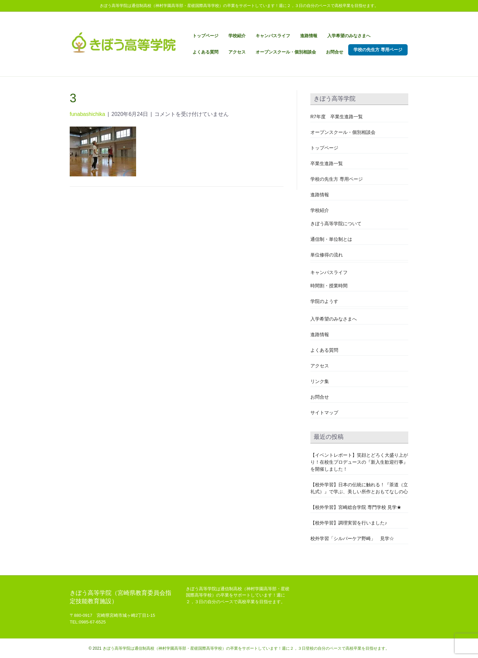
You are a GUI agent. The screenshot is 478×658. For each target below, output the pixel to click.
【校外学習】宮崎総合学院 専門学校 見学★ (355, 507)
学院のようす (324, 301)
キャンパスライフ (273, 35)
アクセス (237, 51)
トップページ (205, 35)
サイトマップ (324, 412)
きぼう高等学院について (335, 223)
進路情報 (308, 35)
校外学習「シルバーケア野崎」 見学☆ (352, 538)
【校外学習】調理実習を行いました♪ (348, 522)
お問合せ (334, 51)
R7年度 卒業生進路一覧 (336, 116)
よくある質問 (205, 51)
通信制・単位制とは (331, 239)
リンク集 (319, 381)
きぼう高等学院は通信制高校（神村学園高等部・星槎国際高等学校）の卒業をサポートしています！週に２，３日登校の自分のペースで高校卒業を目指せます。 (246, 648)
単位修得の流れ (326, 254)
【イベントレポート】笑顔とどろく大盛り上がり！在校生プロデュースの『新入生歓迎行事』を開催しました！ (359, 462)
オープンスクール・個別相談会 (286, 51)
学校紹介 (237, 35)
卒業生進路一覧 (326, 163)
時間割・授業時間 (329, 285)
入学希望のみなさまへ (348, 35)
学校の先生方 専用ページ (378, 49)
